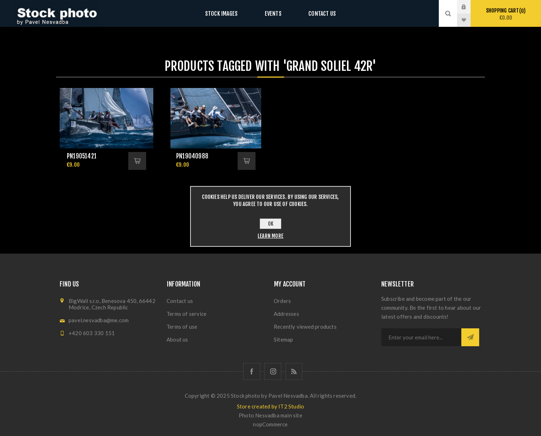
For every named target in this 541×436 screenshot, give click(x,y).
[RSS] (294, 371)
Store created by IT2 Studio (270, 406)
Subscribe (470, 337)
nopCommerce (270, 424)
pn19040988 (192, 156)
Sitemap (283, 339)
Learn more (270, 235)
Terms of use (182, 326)
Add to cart (137, 161)
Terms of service (187, 313)
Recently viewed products (305, 326)
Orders (282, 301)
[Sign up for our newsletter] (421, 337)
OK (270, 224)
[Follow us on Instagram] (272, 371)
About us (177, 339)
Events (273, 13)
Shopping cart (505, 14)
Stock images (228, 13)
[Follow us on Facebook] (251, 371)
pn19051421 (81, 156)
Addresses (286, 313)
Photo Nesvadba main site (270, 415)
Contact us (315, 13)
